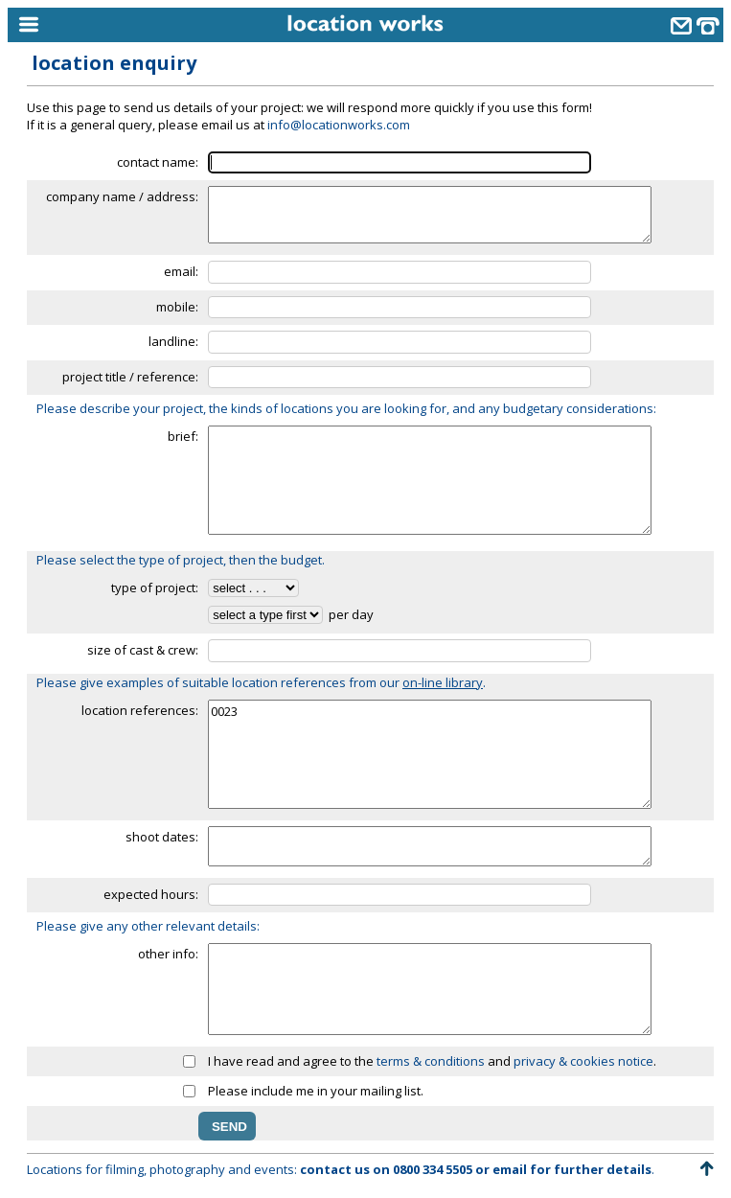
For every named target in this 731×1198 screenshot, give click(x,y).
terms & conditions (431, 1061)
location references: (139, 710)
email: (181, 271)
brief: (183, 436)
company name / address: (122, 196)
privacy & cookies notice (583, 1061)
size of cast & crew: (142, 649)
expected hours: (150, 894)
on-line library (442, 682)
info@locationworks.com (338, 124)
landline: (173, 341)
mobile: (177, 306)
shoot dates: (162, 836)
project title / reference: (130, 376)
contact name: (157, 162)
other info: (168, 953)
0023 (429, 754)
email (509, 1169)
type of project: (154, 587)
